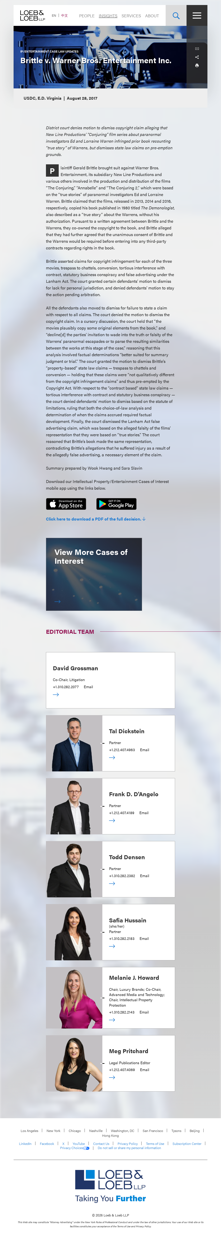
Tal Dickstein (127, 731)
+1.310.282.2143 (122, 1012)
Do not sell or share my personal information (129, 1148)
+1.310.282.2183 (122, 938)
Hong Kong (110, 1135)
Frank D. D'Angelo (133, 794)
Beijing (195, 1130)
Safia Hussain (127, 920)
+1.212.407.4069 (122, 1069)
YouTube (79, 1143)
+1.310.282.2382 (122, 875)
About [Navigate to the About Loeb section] (152, 16)
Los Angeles (29, 1130)
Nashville (96, 1130)
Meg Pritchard (128, 1050)
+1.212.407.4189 (121, 812)
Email (88, 686)
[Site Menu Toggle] (197, 15)
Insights (108, 16)
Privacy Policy (128, 1143)
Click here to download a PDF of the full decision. (93, 519)
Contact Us (101, 1143)
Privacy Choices (74, 1148)
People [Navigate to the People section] (87, 16)
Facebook (47, 1143)
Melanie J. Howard (134, 977)
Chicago (75, 1130)
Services (131, 16)
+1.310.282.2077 (66, 686)
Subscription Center (187, 1143)
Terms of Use (155, 1143)
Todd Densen (127, 857)
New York (53, 1130)
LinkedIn (25, 1143)
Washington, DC (122, 1130)
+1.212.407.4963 (122, 749)
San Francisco (153, 1130)
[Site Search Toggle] (176, 15)
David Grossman (75, 668)
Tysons (176, 1130)
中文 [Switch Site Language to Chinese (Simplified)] (64, 15)
